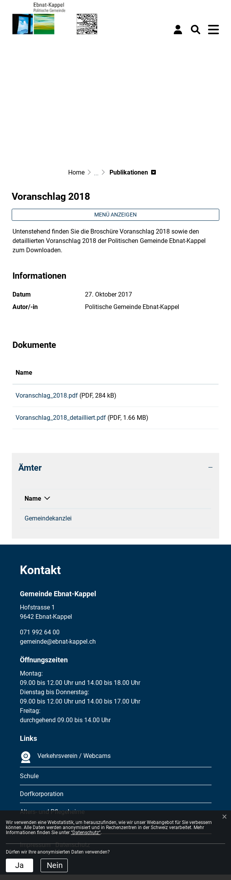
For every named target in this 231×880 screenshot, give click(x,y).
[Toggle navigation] (213, 29)
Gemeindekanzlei (48, 523)
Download (194, 397)
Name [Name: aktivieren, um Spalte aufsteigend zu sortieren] (24, 372)
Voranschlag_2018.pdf (47, 395)
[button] (195, 29)
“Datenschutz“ (86, 832)
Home (76, 172)
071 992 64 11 (101, 523)
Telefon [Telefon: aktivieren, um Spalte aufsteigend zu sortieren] (91, 504)
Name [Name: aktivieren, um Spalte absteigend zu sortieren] (33, 504)
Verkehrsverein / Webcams (65, 762)
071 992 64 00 (40, 637)
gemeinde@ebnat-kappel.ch (168, 523)
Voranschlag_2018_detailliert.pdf (61, 420)
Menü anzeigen (115, 214)
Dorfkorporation (41, 799)
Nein (55, 865)
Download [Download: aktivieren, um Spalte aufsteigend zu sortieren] (186, 372)
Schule (29, 781)
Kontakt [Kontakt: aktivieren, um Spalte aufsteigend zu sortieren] (141, 504)
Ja (19, 865)
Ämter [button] (30, 473)
